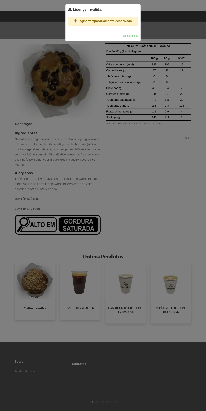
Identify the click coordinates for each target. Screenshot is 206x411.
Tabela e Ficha (130, 35)
